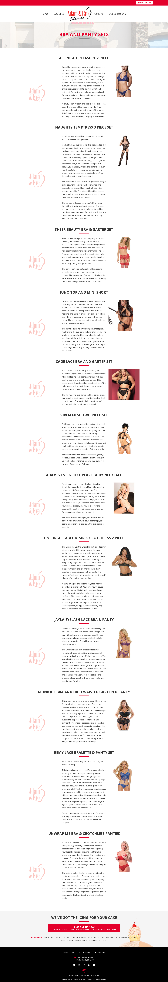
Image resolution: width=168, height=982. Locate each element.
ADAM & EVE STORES (85, 979)
